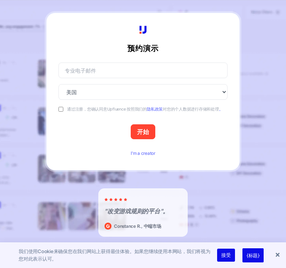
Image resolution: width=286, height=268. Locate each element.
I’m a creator (143, 153)
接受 (226, 255)
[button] (278, 255)
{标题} (253, 255)
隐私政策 (155, 109)
